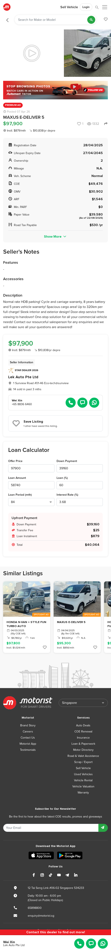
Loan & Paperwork (83, 744)
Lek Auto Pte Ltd (23, 377)
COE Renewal (83, 731)
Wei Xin (9, 942)
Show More (55, 236)
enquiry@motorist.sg (41, 915)
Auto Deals (83, 725)
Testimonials (28, 750)
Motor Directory (83, 750)
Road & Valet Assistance (83, 756)
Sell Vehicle (69, 7)
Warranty (83, 792)
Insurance (83, 737)
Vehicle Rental (83, 780)
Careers (28, 731)
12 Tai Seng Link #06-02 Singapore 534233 (56, 888)
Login (86, 7)
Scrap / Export (83, 762)
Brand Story (28, 725)
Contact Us (28, 737)
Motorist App (28, 744)
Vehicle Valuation (83, 786)
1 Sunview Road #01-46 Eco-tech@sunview (41, 383)
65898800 (35, 908)
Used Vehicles (83, 774)
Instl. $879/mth (14, 130)
